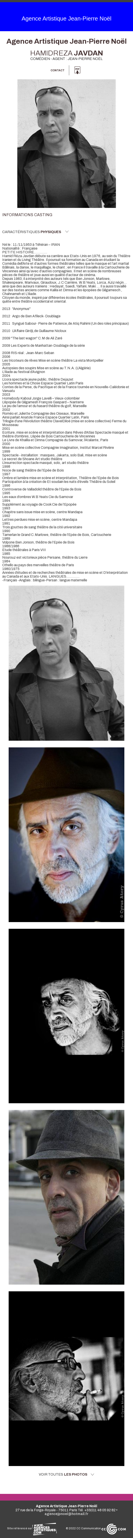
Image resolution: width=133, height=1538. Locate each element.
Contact (58, 70)
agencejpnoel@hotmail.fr (66, 1514)
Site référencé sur (32, 1528)
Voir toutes (66, 1474)
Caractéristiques (35, 232)
